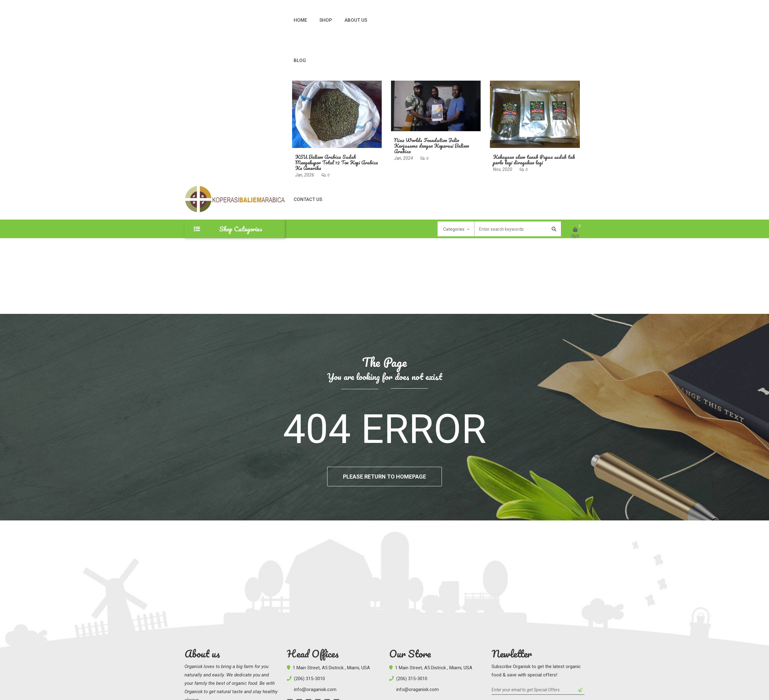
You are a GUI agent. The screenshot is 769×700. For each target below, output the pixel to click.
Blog (300, 60)
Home (300, 20)
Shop (325, 20)
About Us (355, 20)
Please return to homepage (384, 476)
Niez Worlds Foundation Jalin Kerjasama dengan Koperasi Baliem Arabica (431, 145)
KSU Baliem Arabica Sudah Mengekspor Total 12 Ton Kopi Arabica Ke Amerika (336, 162)
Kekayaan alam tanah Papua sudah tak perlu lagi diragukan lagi (534, 160)
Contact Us (308, 199)
